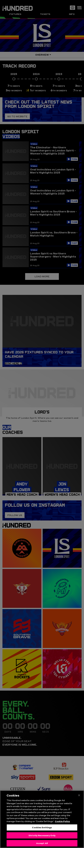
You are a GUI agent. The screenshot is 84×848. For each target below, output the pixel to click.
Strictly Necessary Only (42, 837)
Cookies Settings (42, 829)
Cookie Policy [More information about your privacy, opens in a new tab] (62, 823)
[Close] (79, 798)
